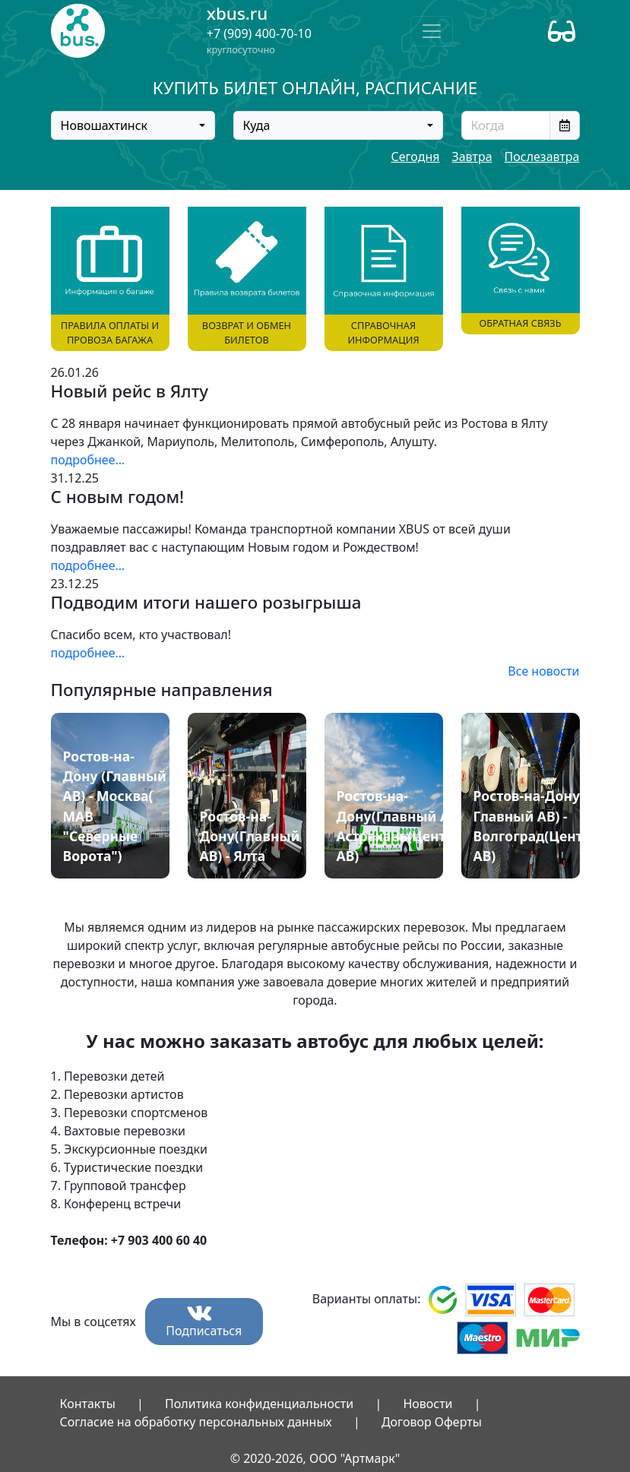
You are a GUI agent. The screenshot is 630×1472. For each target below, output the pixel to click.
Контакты (88, 1403)
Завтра (471, 156)
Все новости (543, 671)
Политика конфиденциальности (259, 1403)
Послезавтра (542, 156)
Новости (427, 1403)
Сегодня (415, 156)
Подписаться (204, 1322)
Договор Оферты (431, 1421)
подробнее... (88, 459)
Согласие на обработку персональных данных (196, 1421)
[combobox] (133, 125)
